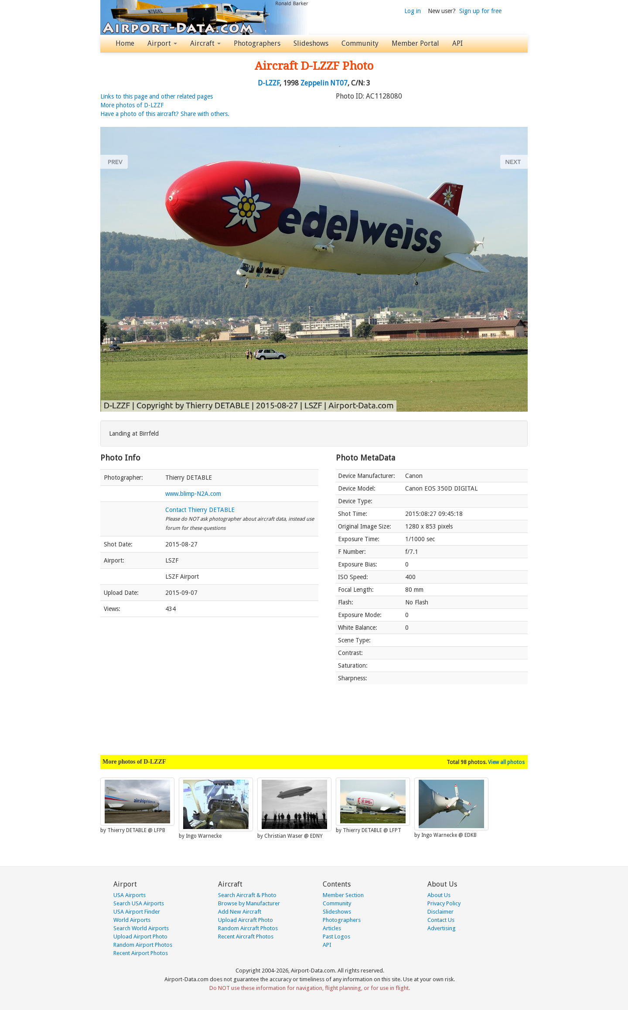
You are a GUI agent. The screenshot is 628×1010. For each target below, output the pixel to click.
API (457, 43)
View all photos (506, 762)
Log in (412, 10)
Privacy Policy (444, 903)
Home (125, 43)
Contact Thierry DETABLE (200, 509)
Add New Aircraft (239, 911)
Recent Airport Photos (140, 953)
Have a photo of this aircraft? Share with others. (164, 113)
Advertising (441, 928)
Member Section (343, 895)
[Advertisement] (209, 682)
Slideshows (311, 43)
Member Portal (415, 43)
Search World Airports (141, 928)
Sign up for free (480, 10)
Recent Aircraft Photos (245, 936)
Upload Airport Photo (140, 936)
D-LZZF (269, 83)
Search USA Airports (138, 903)
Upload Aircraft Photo (245, 920)
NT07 (339, 83)
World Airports (131, 920)
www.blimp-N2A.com (193, 493)
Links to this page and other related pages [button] (156, 96)
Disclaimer (440, 911)
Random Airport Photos (142, 945)
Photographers (257, 43)
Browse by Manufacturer (249, 903)
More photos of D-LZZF (132, 105)
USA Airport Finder (136, 911)
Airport (162, 43)
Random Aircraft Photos (248, 928)
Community (360, 43)
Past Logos (336, 936)
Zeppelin (314, 83)
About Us (439, 895)
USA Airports (129, 895)
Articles (332, 928)
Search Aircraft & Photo (247, 895)
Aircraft (205, 43)
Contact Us (440, 920)
